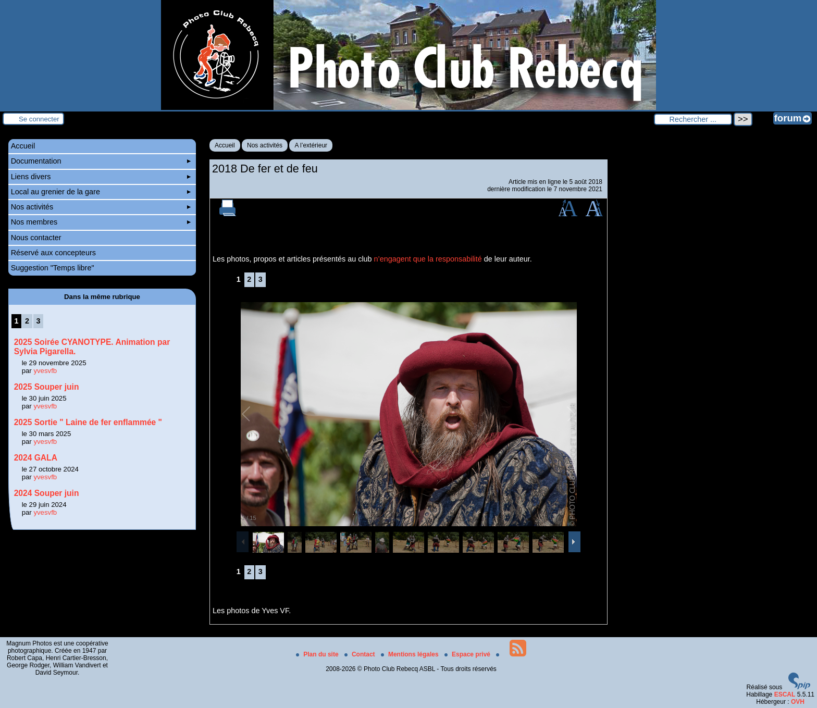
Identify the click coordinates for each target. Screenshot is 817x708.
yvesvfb (45, 371)
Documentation (101, 161)
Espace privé (468, 654)
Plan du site (318, 654)
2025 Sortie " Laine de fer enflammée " (88, 422)
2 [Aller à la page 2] (249, 279)
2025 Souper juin (46, 386)
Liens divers (101, 176)
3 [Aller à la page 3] (260, 279)
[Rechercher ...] (693, 119)
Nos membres (101, 222)
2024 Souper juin (46, 493)
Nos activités (264, 145)
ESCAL (785, 694)
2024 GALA (35, 457)
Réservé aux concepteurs (53, 253)
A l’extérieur (310, 145)
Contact (360, 654)
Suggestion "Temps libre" (52, 268)
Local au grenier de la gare (101, 192)
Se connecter (39, 119)
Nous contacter (36, 237)
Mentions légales (410, 654)
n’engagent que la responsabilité (428, 259)
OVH (797, 701)
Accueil (225, 145)
